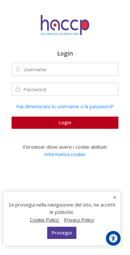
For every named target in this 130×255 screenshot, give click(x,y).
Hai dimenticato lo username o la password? (65, 106)
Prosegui (62, 232)
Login (65, 122)
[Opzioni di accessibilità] (113, 238)
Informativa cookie (64, 154)
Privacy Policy (79, 219)
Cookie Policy (45, 219)
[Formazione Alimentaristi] (65, 24)
